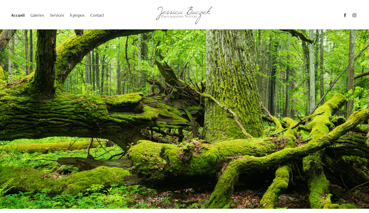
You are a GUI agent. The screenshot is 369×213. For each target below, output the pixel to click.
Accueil (18, 15)
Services (57, 15)
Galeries (37, 15)
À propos (77, 15)
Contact (97, 15)
